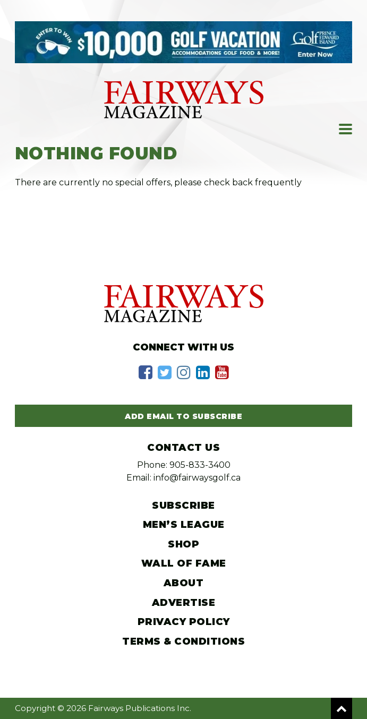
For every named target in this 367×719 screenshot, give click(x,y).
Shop (183, 544)
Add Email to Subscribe (183, 416)
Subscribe (183, 505)
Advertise (184, 603)
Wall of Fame (183, 563)
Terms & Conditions (183, 641)
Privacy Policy (184, 622)
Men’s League (184, 524)
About (184, 583)
